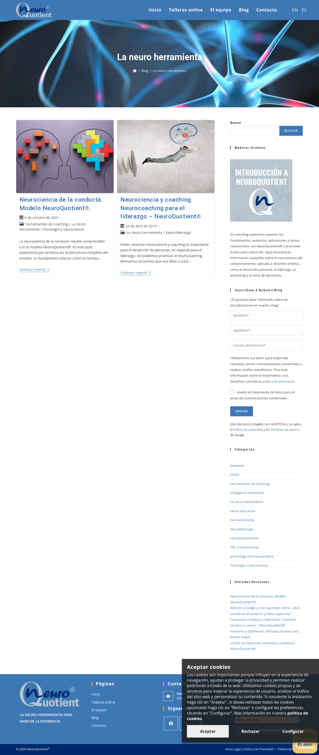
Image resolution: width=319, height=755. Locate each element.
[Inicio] (135, 70)
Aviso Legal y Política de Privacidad (249, 749)
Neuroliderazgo (178, 232)
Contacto (98, 725)
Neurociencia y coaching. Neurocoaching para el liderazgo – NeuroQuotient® (160, 208)
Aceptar (208, 731)
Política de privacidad (248, 430)
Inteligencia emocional (247, 492)
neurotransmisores (244, 538)
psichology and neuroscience (252, 556)
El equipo (98, 710)
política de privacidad (278, 381)
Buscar (235, 122)
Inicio (95, 694)
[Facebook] (171, 723)
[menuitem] (293, 10)
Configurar (293, 731)
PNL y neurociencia (244, 547)
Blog (95, 717)
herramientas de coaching (47, 224)
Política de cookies (290, 749)
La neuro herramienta (169, 70)
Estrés (234, 474)
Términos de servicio (285, 430)
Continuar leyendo (34, 270)
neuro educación (242, 511)
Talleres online (103, 702)
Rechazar (250, 731)
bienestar (237, 465)
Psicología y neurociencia (63, 229)
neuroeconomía (242, 520)
